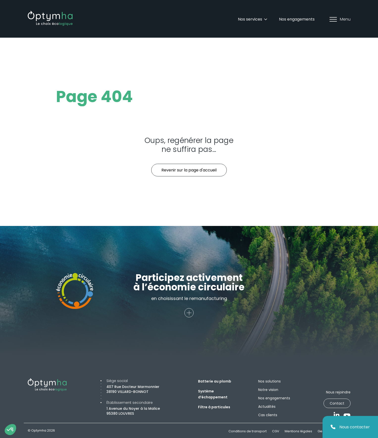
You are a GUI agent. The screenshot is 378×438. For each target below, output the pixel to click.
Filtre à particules (214, 407)
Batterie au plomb (214, 381)
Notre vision (268, 389)
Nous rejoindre (338, 392)
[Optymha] (50, 18)
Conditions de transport (247, 431)
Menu (340, 19)
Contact (337, 403)
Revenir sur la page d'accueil (189, 170)
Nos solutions (269, 381)
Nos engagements (297, 19)
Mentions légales (298, 431)
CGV (275, 431)
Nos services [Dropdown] (253, 19)
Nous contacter (350, 427)
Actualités (267, 406)
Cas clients (267, 414)
